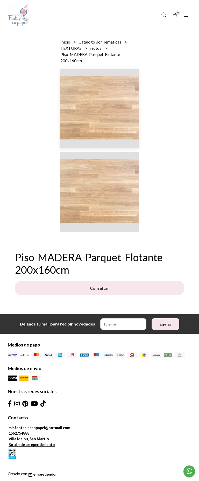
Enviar (165, 324)
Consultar (99, 288)
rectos (96, 48)
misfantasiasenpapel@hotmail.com (39, 428)
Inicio (65, 41)
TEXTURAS (71, 48)
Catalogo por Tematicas (100, 41)
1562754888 (19, 433)
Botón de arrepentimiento (32, 444)
